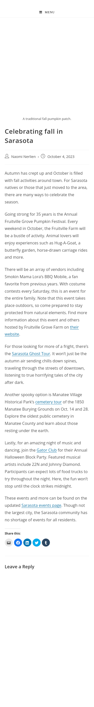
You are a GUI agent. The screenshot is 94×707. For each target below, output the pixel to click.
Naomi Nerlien (23, 156)
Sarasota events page (41, 505)
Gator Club (47, 450)
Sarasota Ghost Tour (31, 353)
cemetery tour (48, 402)
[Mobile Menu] (47, 12)
